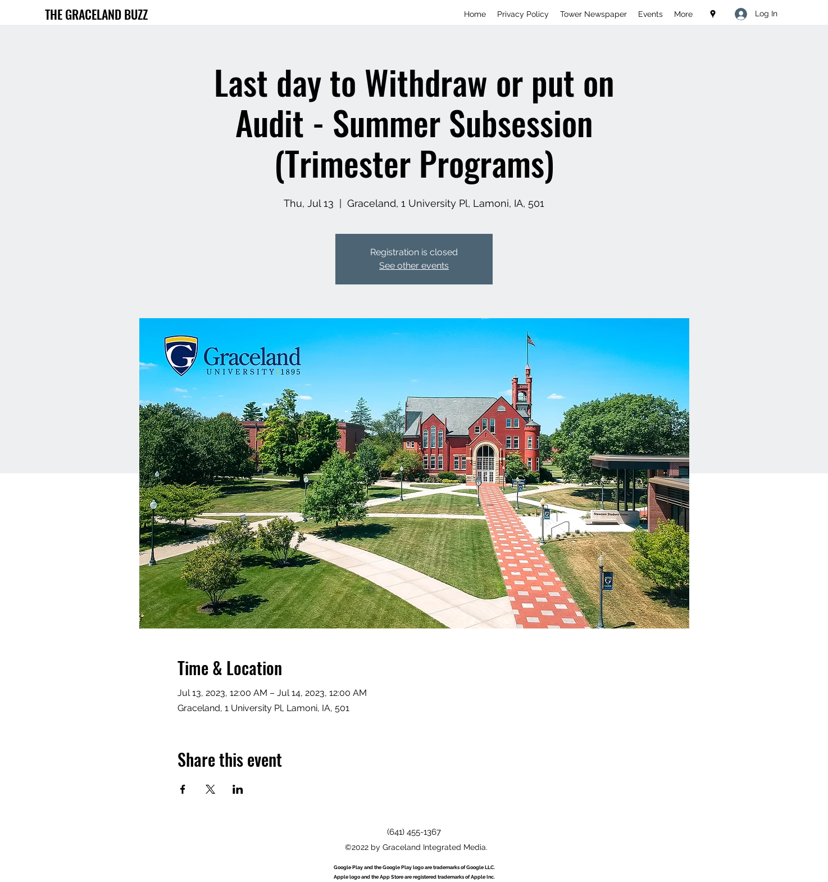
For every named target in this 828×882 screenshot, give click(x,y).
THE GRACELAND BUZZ (96, 14)
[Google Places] (712, 14)
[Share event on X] (210, 789)
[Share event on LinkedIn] (238, 789)
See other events (414, 265)
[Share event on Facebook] (183, 789)
